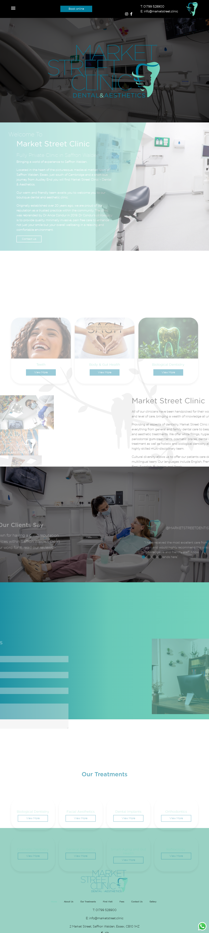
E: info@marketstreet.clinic (159, 11)
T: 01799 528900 (152, 6)
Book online (76, 8)
